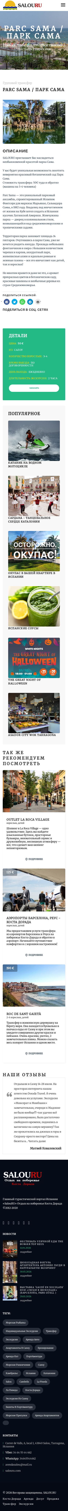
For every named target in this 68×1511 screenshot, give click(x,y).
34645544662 (28, 1458)
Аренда (29, 1498)
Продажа (53, 1498)
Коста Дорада (32, 1390)
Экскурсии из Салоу (17, 1398)
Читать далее (37, 1141)
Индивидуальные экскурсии (22, 1331)
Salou (9, 1381)
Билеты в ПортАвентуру (19, 1407)
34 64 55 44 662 (22, 1452)
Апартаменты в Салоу (18, 1348)
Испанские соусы (23, 628)
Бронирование (45, 1348)
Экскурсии (12, 1339)
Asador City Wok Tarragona (32, 735)
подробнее (34, 859)
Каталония (49, 1373)
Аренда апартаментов (47, 1415)
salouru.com (13, 1470)
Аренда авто (32, 1339)
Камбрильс (12, 1373)
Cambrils (24, 1381)
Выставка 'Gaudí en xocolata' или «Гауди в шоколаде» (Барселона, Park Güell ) (42, 1290)
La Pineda (42, 1381)
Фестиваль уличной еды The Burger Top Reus (41, 1243)
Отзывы (34, 1074)
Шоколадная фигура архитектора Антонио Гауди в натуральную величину (42, 1265)
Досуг (40, 1498)
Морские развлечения (18, 1364)
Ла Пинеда (11, 1390)
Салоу (41, 1364)
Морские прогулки (16, 1415)
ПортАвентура (34, 1356)
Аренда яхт (12, 1356)
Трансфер (51, 1331)
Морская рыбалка (15, 1322)
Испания (31, 1373)
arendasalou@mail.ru (18, 1464)
